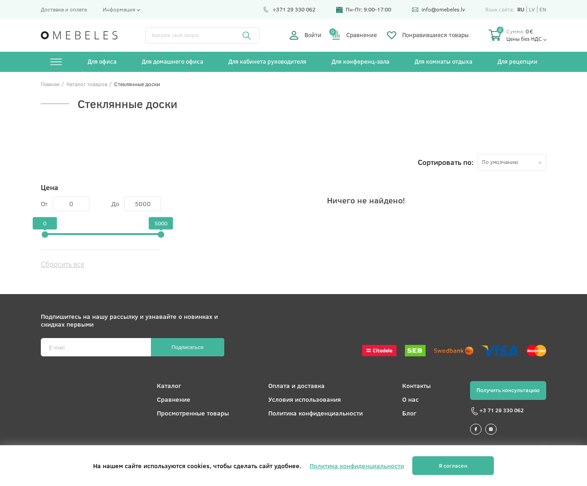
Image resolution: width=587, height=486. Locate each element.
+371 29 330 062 (289, 9)
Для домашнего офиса (172, 61)
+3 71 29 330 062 (497, 411)
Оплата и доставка (296, 385)
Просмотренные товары (193, 413)
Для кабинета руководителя (267, 61)
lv (532, 9)
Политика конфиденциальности (315, 413)
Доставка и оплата (64, 9)
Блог (409, 413)
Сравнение (354, 35)
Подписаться (187, 347)
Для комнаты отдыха (443, 61)
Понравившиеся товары (427, 35)
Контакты (416, 385)
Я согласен (453, 465)
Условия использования (304, 399)
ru (520, 9)
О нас (410, 399)
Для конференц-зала (360, 61)
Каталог (169, 385)
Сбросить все (62, 263)
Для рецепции (517, 61)
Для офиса (102, 61)
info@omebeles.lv (438, 9)
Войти (305, 35)
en (542, 9)
